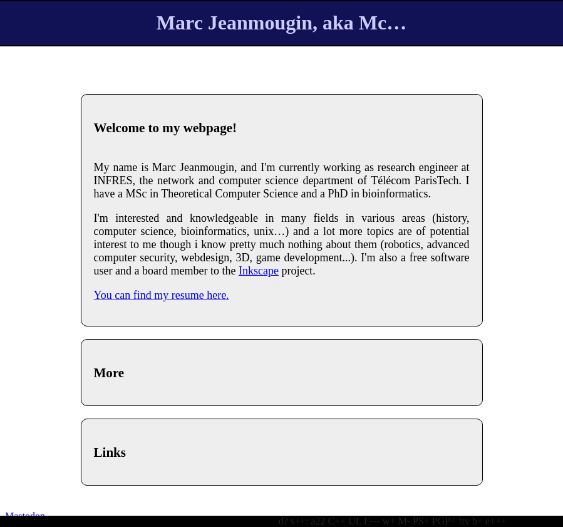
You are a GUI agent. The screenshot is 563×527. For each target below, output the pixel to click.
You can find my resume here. (161, 295)
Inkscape (259, 270)
